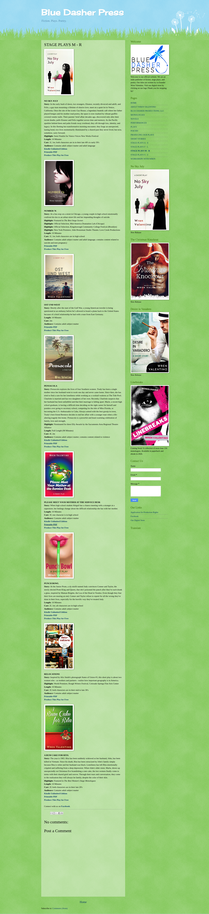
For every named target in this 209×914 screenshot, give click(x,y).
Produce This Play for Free (56, 155)
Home (83, 902)
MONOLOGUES (138, 115)
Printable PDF (50, 152)
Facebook (65, 806)
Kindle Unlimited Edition (55, 149)
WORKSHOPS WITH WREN (143, 159)
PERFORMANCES (139, 123)
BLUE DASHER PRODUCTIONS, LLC (147, 111)
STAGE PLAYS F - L (139, 147)
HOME (134, 103)
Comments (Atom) (60, 908)
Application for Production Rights (144, 512)
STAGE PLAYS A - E (139, 143)
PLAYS (134, 127)
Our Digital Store (138, 520)
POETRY (134, 131)
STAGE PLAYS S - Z (139, 155)
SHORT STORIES (138, 139)
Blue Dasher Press (82, 12)
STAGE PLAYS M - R (140, 151)
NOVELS (135, 119)
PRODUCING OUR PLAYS (142, 135)
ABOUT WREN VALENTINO (143, 107)
